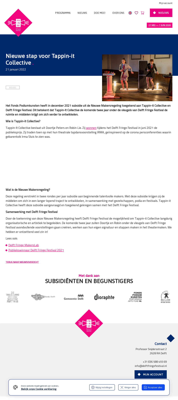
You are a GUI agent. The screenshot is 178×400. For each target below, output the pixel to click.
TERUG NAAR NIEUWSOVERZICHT (22, 250)
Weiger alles (128, 387)
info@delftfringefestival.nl (151, 354)
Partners (72, 370)
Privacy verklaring (53, 370)
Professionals (97, 370)
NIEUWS (12, 75)
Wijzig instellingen (101, 387)
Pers (83, 370)
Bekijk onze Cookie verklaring (39, 389)
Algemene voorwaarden (25, 370)
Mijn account (165, 3)
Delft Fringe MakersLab (23, 233)
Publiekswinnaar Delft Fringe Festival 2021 (36, 238)
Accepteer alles (153, 387)
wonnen (91, 116)
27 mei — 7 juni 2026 (159, 25)
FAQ (13, 374)
